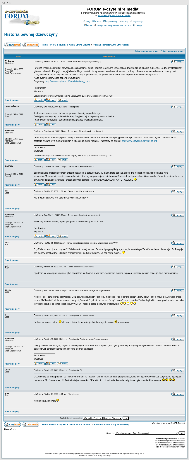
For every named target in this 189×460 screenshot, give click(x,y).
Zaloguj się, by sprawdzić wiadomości (112, 25)
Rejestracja (136, 21)
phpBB (89, 455)
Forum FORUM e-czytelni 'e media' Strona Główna (66, 45)
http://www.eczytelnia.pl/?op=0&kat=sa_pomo (68, 81)
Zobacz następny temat (172, 51)
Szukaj (96, 21)
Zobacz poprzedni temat (146, 51)
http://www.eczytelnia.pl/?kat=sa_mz (139, 141)
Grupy (124, 21)
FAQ (86, 21)
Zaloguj (137, 25)
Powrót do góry (12, 100)
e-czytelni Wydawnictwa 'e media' (114, 15)
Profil (88, 25)
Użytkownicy (110, 21)
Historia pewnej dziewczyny (31, 34)
